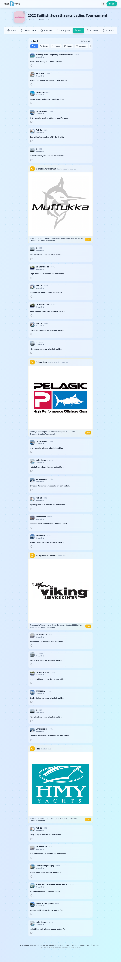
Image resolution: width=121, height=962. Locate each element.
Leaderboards (28, 30)
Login (111, 3)
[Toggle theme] (103, 4)
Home (11, 30)
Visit (88, 239)
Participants (63, 30)
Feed (78, 30)
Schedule (46, 30)
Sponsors (92, 30)
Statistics (108, 30)
